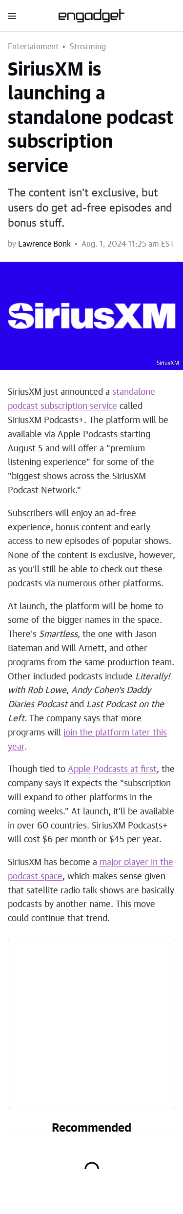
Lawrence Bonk (44, 244)
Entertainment (33, 47)
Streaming (88, 47)
